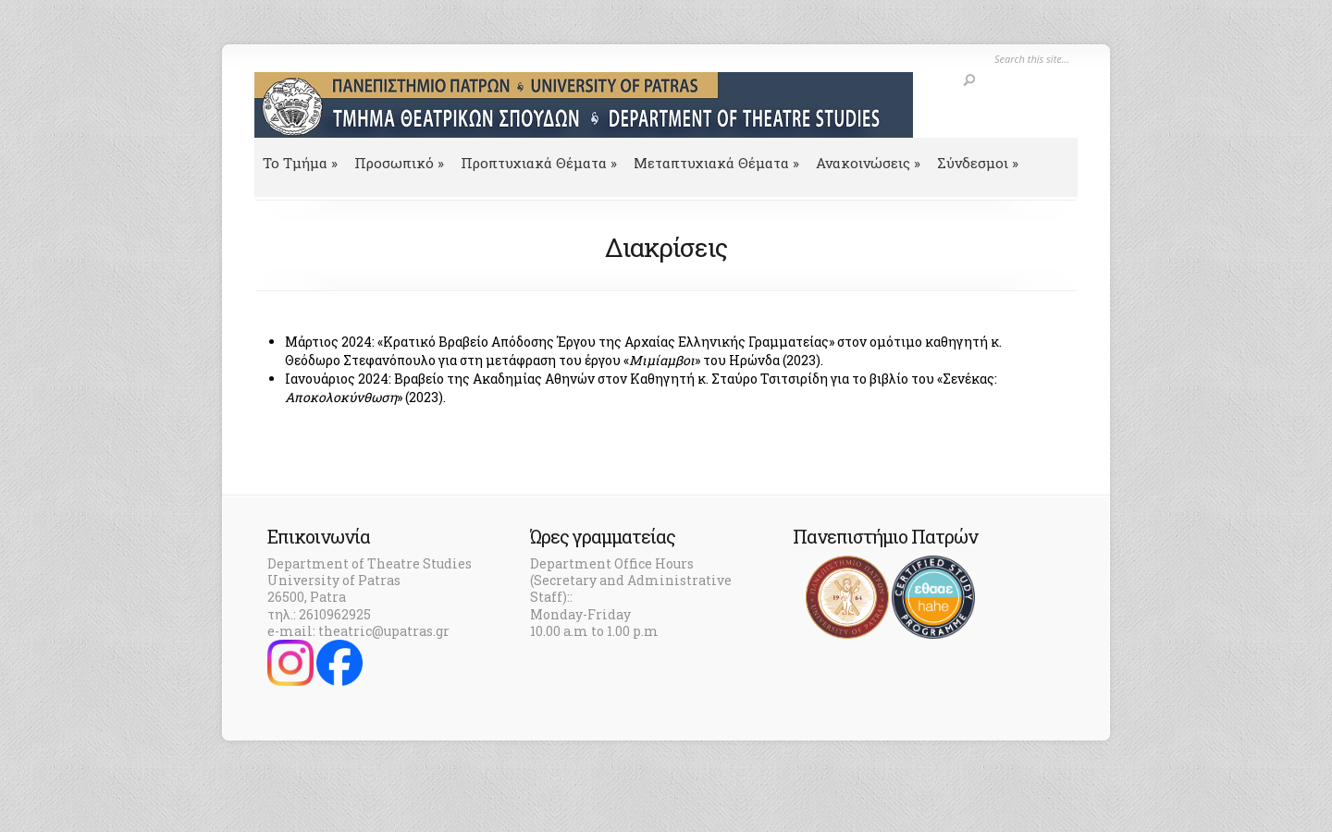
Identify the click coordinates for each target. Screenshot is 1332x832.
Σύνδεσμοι (977, 162)
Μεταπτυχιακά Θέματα (716, 162)
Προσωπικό (399, 162)
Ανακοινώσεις (868, 162)
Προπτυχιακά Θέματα (539, 162)
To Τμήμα (300, 162)
